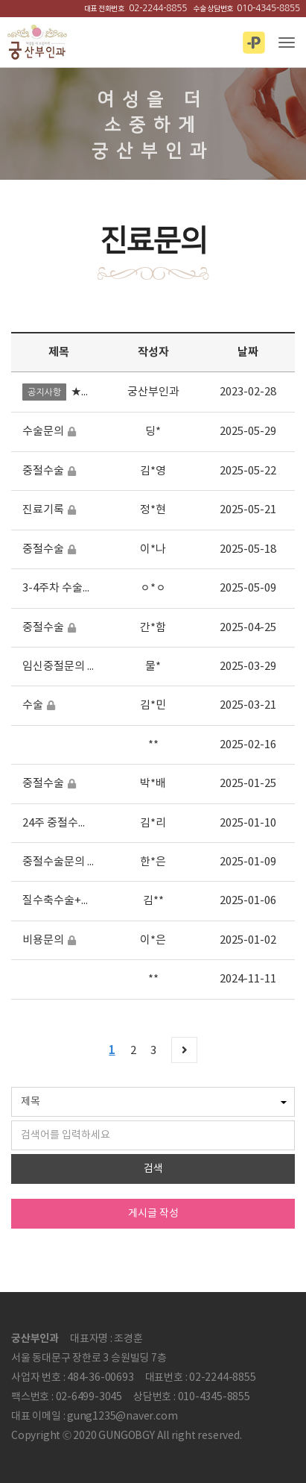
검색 (153, 1169)
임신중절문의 (53, 666)
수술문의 (43, 431)
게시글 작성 (153, 1214)
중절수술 (43, 471)
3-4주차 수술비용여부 (73, 588)
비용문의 (43, 940)
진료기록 (43, 510)
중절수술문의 (53, 862)
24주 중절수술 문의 (67, 823)
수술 (32, 705)
